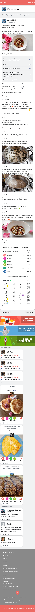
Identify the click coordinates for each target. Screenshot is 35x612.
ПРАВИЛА (13, 590)
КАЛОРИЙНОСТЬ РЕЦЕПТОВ (10, 571)
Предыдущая (5, 312)
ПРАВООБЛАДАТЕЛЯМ (9, 578)
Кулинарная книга (12, 15)
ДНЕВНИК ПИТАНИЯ (8, 552)
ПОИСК (5, 565)
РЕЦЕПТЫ (5, 555)
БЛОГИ (5, 558)
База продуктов (25, 15)
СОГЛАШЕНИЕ (7, 590)
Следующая (30, 312)
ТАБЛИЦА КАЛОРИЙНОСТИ (10, 568)
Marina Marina (13, 9)
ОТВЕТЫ (5, 575)
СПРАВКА (5, 581)
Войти (30, 2)
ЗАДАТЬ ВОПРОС (7, 586)
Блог (3, 15)
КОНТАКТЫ (15, 586)
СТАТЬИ (5, 562)
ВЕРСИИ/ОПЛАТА (7, 583)
